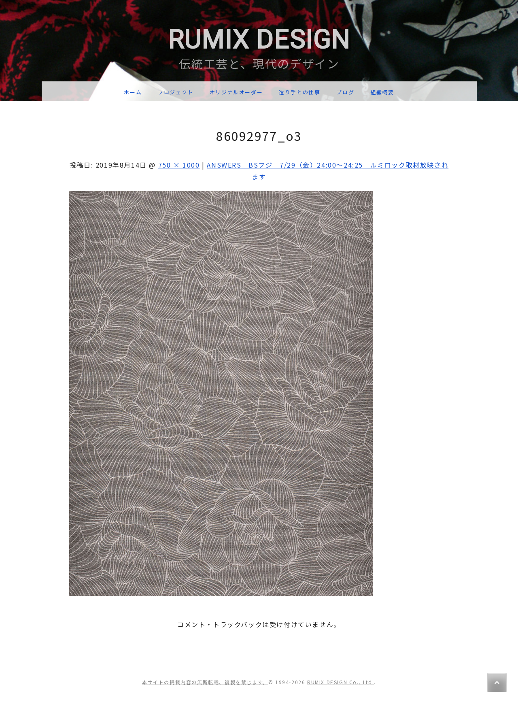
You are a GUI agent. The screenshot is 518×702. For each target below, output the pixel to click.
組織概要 (382, 92)
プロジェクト (175, 92)
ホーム (133, 92)
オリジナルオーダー (236, 92)
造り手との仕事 (299, 92)
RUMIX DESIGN (259, 40)
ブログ (345, 92)
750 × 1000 (179, 165)
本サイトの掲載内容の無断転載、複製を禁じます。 (205, 682)
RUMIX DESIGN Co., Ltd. (340, 682)
